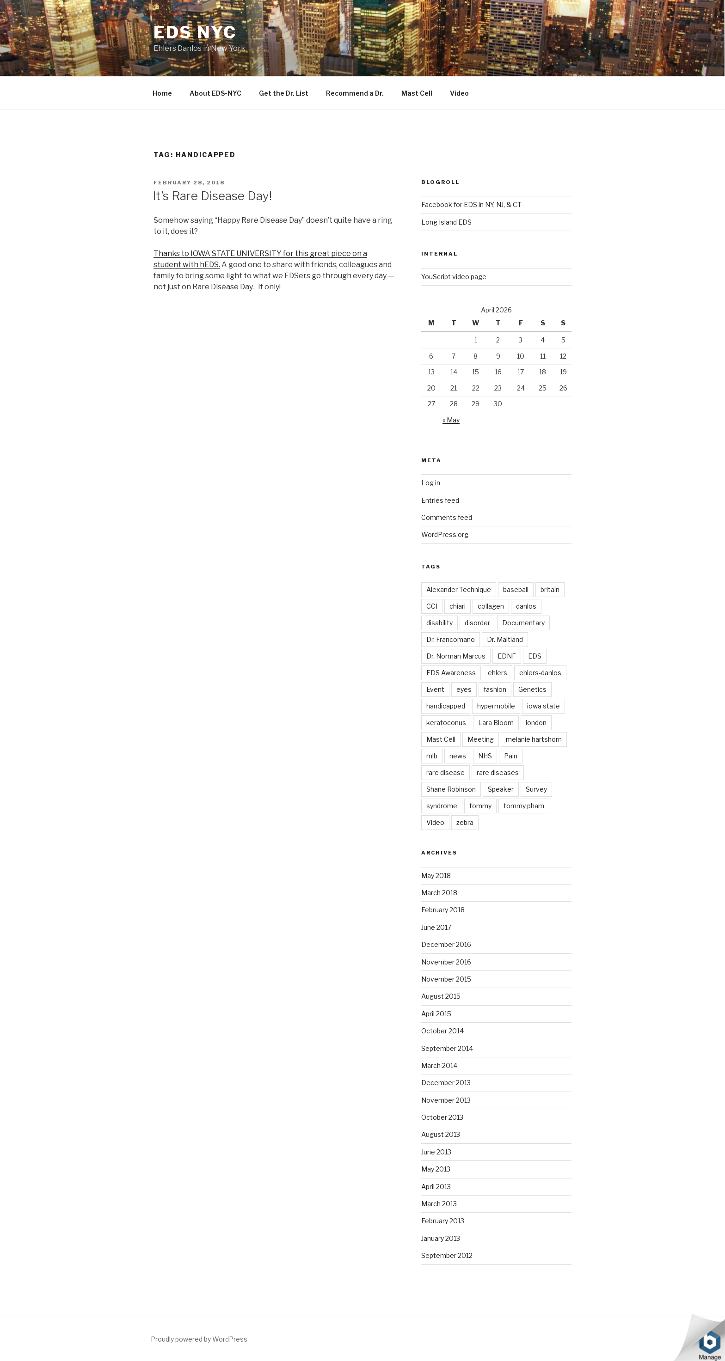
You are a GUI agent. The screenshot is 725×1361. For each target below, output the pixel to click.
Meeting (480, 739)
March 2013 (439, 1204)
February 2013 (442, 1221)
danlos (526, 606)
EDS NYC (195, 32)
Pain (510, 756)
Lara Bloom (496, 722)
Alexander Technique (458, 589)
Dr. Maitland (505, 639)
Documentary (523, 623)
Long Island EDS (446, 222)
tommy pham (524, 806)
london (536, 722)
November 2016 (446, 962)
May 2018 (436, 875)
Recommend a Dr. (355, 93)
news (457, 756)
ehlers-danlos (540, 673)
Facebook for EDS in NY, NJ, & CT (471, 204)
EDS (534, 656)
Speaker (501, 789)
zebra (464, 822)
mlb (431, 756)
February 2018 (443, 910)
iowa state (543, 706)
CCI (431, 606)
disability (439, 623)
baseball (515, 589)
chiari (457, 606)
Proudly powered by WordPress (199, 1339)
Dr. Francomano (450, 639)
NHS (485, 756)
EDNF (507, 656)
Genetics (532, 689)
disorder (477, 623)
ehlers (497, 673)
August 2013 (440, 1134)
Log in (430, 483)
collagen (491, 606)
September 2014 (447, 1048)
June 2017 (436, 927)
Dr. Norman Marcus (455, 656)
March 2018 (439, 893)
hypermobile (496, 706)
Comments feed (446, 517)
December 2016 (446, 944)
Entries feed (440, 500)
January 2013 (440, 1238)
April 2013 (436, 1186)
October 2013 (442, 1117)
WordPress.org (444, 534)
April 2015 (436, 1014)
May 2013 (435, 1169)
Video (459, 93)
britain (550, 589)
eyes (464, 689)
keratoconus (446, 722)
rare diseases (498, 772)
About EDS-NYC (215, 93)
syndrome (441, 806)
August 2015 (441, 996)
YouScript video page (453, 277)
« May (451, 420)
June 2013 (436, 1152)
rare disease (445, 772)
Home (162, 93)
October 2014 (442, 1031)
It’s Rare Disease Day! (212, 196)
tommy (480, 806)
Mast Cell (416, 93)
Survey (536, 789)
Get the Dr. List (283, 93)
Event (435, 689)
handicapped (445, 706)
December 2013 (446, 1082)
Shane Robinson (451, 789)
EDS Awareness (451, 673)
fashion (495, 689)
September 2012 (447, 1255)
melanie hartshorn (534, 739)
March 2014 (439, 1065)
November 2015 (446, 979)
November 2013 (446, 1100)
